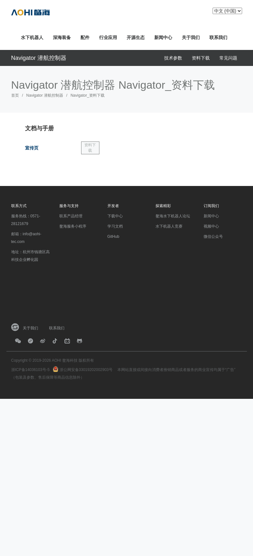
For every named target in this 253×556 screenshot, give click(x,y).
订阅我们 (211, 206)
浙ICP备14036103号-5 (30, 369)
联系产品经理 (70, 216)
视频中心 (211, 226)
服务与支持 (69, 206)
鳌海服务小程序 (72, 226)
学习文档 (115, 226)
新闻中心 (163, 37)
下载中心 (115, 216)
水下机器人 (32, 37)
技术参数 (173, 57)
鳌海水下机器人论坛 (173, 216)
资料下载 (201, 57)
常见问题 (228, 57)
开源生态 (136, 37)
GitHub (113, 236)
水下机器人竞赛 (169, 226)
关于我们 (191, 37)
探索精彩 (163, 206)
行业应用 (108, 37)
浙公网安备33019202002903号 (86, 369)
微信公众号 (213, 236)
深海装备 (62, 37)
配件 (84, 37)
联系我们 (218, 37)
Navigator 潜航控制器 (38, 58)
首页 (15, 95)
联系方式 (19, 206)
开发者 (113, 206)
